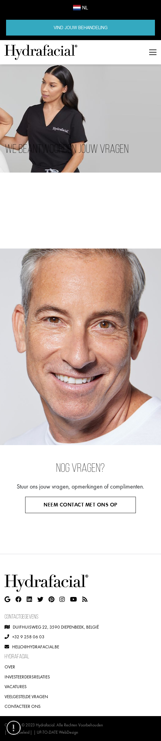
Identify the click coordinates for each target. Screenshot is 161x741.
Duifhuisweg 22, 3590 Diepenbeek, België (56, 627)
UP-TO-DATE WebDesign (57, 732)
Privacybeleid (18, 732)
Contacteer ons (23, 706)
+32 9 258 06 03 (28, 637)
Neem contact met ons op (80, 505)
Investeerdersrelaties (27, 677)
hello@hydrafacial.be (35, 647)
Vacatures (16, 686)
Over (10, 667)
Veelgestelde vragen (26, 696)
